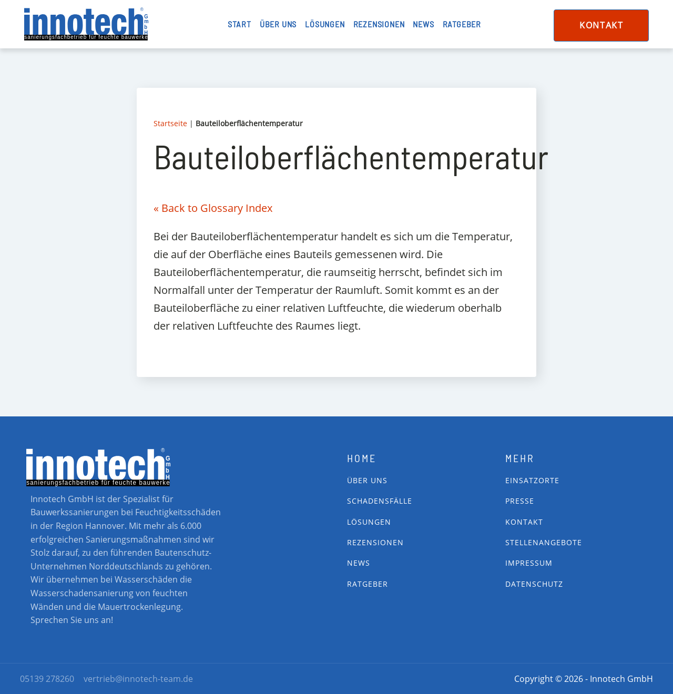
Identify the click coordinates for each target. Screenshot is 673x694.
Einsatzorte (532, 480)
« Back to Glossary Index (213, 208)
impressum (529, 563)
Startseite (170, 123)
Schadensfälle (379, 501)
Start (239, 24)
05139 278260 (47, 679)
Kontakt (601, 25)
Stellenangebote (543, 542)
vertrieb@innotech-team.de (138, 679)
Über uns (278, 24)
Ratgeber (462, 24)
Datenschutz (534, 584)
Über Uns (367, 480)
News (423, 24)
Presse (519, 501)
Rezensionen (379, 24)
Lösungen (324, 24)
